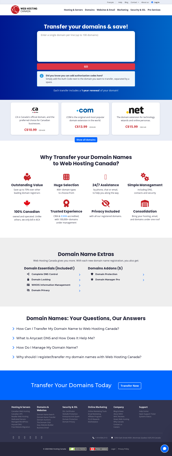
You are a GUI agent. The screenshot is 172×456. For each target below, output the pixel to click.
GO (86, 66)
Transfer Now (130, 386)
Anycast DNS (16, 424)
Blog (126, 2)
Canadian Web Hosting (20, 411)
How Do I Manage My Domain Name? (47, 347)
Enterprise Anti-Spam (70, 416)
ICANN (64, 216)
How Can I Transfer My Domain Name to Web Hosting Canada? (67, 329)
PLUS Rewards (93, 419)
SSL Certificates (68, 411)
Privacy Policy (123, 449)
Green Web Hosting (121, 419)
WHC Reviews (119, 416)
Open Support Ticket (147, 414)
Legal (113, 449)
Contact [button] (134, 2)
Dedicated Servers (18, 419)
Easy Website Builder (45, 425)
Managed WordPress (19, 421)
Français (110, 2)
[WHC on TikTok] (42, 437)
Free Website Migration (20, 427)
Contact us (118, 424)
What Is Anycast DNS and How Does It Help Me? (55, 338)
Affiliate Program (94, 416)
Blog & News (118, 411)
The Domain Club (44, 422)
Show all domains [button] (86, 139)
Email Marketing (94, 414)
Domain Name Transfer (46, 417)
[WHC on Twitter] (20, 437)
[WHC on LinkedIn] (25, 437)
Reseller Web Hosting (19, 416)
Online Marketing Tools (97, 411)
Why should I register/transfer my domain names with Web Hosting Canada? (78, 357)
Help (120, 2)
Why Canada (119, 421)
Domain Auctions (44, 419)
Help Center (144, 411)
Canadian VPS (16, 414)
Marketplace (93, 421)
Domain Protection (70, 419)
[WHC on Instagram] (31, 437)
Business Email (43, 427)
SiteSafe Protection (70, 414)
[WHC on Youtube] (37, 437)
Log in (155, 2)
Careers (117, 427)
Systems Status (145, 416)
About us (145, 2)
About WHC (118, 414)
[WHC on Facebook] (14, 437)
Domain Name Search (45, 414)
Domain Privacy (68, 421)
